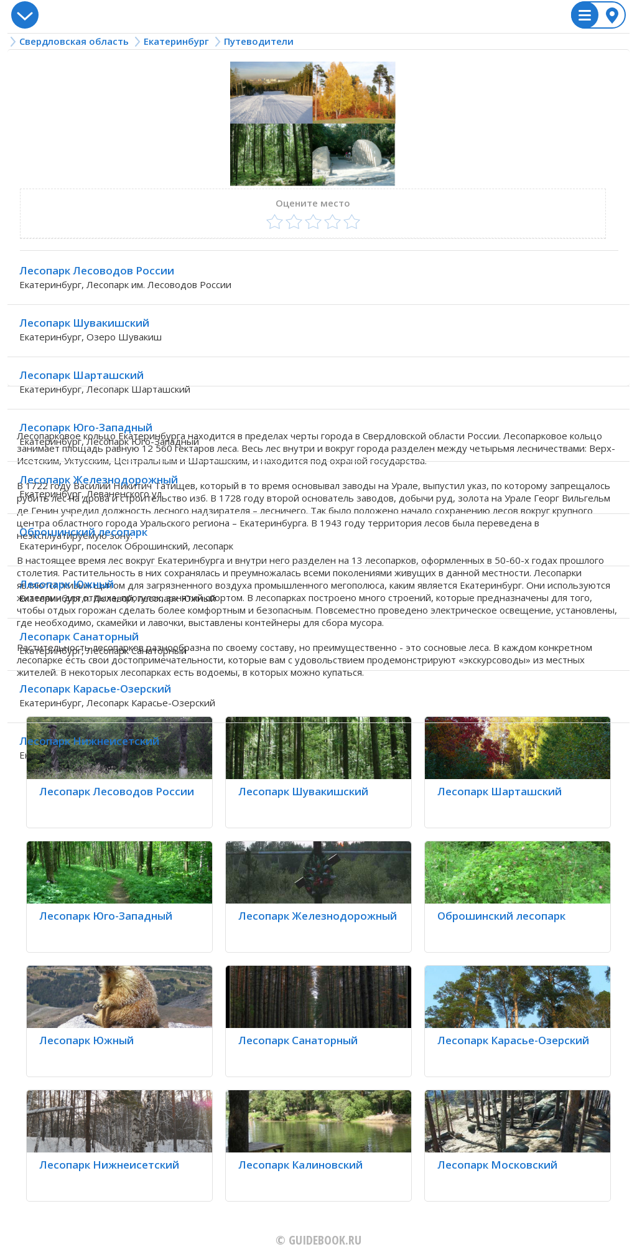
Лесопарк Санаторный (79, 636)
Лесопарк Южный (66, 584)
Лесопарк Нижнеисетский (89, 741)
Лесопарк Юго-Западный (85, 427)
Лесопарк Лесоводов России (96, 270)
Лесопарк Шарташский (81, 375)
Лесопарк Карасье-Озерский (95, 688)
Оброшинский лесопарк (83, 532)
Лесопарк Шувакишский (84, 322)
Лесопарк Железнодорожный (98, 479)
